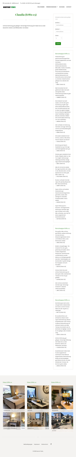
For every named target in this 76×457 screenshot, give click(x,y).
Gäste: (57, 35)
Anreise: (57, 22)
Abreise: (57, 29)
